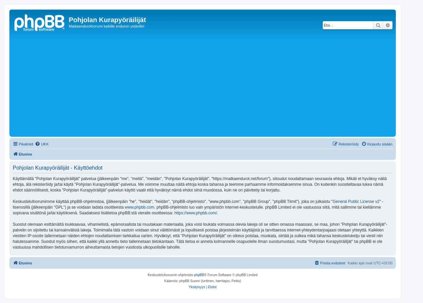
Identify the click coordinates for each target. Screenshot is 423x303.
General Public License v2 (356, 201)
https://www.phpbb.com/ (195, 213)
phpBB (199, 275)
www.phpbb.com (139, 207)
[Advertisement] (212, 85)
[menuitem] (42, 144)
